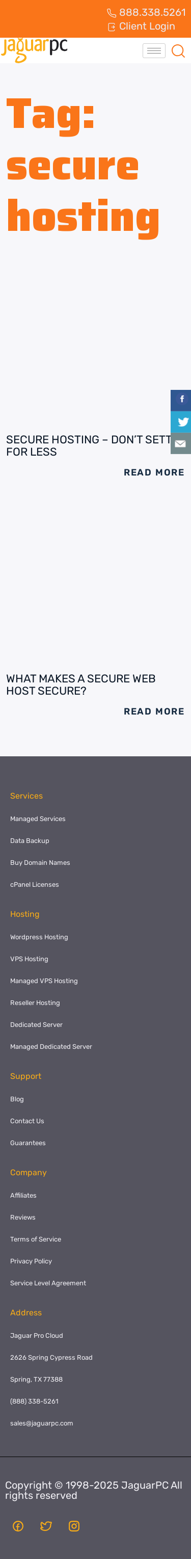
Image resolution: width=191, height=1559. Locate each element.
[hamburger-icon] (154, 50)
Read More (154, 472)
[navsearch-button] (178, 50)
